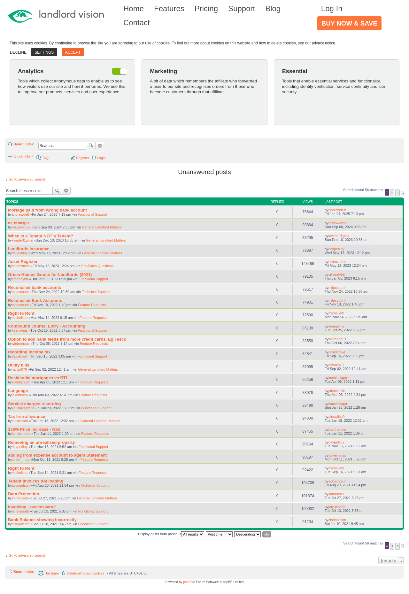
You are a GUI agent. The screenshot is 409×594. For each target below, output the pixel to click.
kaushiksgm (21, 408)
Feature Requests (92, 305)
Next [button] (402, 193)
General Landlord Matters (102, 227)
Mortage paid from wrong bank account (47, 210)
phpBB (188, 582)
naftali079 (19, 369)
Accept (73, 52)
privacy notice (323, 43)
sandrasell (20, 498)
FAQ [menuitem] (45, 158)
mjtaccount (20, 292)
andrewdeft (20, 214)
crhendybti (20, 279)
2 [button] (392, 193)
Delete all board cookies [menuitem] (85, 573)
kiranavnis (20, 330)
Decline (18, 52)
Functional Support (92, 214)
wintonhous (21, 343)
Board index (23, 144)
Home (133, 8)
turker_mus (20, 459)
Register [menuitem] (82, 158)
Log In (332, 8)
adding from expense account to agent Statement (57, 455)
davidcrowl (20, 356)
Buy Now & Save (349, 23)
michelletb (20, 318)
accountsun (21, 485)
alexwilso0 (20, 421)
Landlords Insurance (29, 248)
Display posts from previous (171, 534)
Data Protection (23, 493)
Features (169, 8)
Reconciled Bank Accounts (35, 300)
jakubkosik (20, 395)
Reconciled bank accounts (34, 287)
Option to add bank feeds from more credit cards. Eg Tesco (67, 339)
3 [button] (397, 193)
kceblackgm (21, 382)
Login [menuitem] (101, 158)
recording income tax (29, 352)
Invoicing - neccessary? (32, 507)
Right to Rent (21, 313)
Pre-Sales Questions (97, 266)
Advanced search (100, 146)
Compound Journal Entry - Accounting (46, 326)
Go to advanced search (27, 179)
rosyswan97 (21, 227)
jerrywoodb (20, 511)
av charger (18, 222)
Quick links (22, 156)
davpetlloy (20, 253)
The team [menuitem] (51, 573)
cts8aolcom (21, 524)
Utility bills (18, 365)
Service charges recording (34, 403)
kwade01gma (22, 240)
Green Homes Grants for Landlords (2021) (50, 274)
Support (241, 8)
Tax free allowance (26, 416)
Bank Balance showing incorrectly (42, 519)
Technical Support (96, 292)
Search (91, 146)
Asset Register (22, 261)
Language (18, 390)
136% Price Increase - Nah (34, 429)
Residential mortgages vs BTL (38, 377)
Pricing (206, 8)
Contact (136, 22)
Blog (273, 8)
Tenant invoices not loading (35, 481)
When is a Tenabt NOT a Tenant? (40, 236)
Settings (44, 52)
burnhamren (21, 434)
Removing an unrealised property (41, 442)
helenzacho (21, 266)
